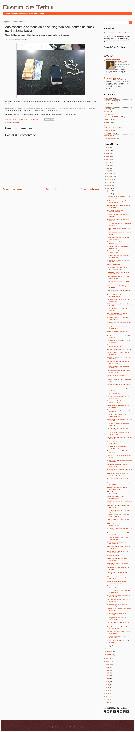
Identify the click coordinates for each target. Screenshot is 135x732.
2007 (107, 685)
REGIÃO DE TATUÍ (109, 133)
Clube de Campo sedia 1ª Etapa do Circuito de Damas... (117, 415)
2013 (107, 670)
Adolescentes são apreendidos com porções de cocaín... (117, 474)
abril (108, 646)
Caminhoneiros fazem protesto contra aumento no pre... (118, 371)
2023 (107, 156)
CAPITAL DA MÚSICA (110, 101)
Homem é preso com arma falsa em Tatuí (119, 349)
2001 (107, 696)
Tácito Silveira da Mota (113, 78)
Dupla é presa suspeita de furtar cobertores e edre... (116, 542)
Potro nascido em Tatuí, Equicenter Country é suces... (117, 251)
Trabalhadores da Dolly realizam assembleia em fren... (116, 614)
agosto (109, 185)
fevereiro (110, 652)
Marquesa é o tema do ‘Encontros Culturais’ (121, 62)
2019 (107, 168)
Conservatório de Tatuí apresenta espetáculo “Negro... (117, 295)
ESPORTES (107, 119)
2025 (107, 150)
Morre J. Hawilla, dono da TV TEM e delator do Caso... (118, 277)
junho (109, 191)
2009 (107, 682)
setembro (110, 182)
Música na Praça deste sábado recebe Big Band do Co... (118, 591)
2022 (107, 159)
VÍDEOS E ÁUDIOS (110, 138)
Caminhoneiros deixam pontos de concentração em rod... (117, 210)
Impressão (109, 80)
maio (109, 194)
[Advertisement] (27, 197)
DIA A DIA (107, 111)
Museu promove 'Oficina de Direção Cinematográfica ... (117, 538)
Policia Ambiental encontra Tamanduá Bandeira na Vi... (118, 206)
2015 (107, 664)
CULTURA (107, 109)
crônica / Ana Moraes (113, 264)
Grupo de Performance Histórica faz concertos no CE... (118, 261)
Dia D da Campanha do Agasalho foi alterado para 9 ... (118, 201)
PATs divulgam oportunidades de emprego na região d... (117, 345)
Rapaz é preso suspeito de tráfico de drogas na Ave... (118, 636)
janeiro (109, 655)
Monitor (106, 125)
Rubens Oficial (17, 119)
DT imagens (107, 114)
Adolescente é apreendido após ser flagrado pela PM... (117, 559)
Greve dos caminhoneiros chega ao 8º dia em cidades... (118, 256)
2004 (107, 687)
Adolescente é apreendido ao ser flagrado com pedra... (117, 524)
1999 (107, 699)
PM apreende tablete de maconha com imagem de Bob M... (118, 401)
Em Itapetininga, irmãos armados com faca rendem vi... (118, 506)
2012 (107, 673)
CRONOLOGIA (108, 106)
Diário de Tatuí (28, 7)
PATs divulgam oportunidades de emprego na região (117, 488)
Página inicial (51, 189)
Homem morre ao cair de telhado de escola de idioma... (118, 397)
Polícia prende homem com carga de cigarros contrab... (118, 618)
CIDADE (106, 103)
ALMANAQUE (108, 98)
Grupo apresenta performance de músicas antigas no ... (117, 604)
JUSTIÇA (16, 122)
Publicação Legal (109, 130)
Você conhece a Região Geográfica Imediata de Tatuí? (117, 497)
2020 (107, 165)
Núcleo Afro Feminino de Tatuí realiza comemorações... (118, 332)
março (109, 649)
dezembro (110, 173)
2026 (107, 147)
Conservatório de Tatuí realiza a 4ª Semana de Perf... (117, 447)
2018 (107, 171)
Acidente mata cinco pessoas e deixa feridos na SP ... (118, 366)
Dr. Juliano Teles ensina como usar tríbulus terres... (117, 564)
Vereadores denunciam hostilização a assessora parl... (118, 479)
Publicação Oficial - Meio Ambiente (117, 33)
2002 (107, 693)
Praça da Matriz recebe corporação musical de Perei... (117, 429)
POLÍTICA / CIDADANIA (111, 127)
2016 (107, 661)
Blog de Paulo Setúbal (113, 59)
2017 (107, 658)
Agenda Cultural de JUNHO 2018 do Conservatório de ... (118, 272)
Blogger (85, 727)
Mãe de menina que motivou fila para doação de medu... (118, 551)
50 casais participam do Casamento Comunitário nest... (118, 318)
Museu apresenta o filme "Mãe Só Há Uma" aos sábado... (118, 433)
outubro (109, 179)
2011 (107, 676)
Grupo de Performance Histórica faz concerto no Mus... (118, 515)
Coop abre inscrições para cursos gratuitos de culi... (117, 327)
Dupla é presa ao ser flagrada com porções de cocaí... (117, 573)
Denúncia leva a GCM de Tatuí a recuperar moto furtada (117, 313)
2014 (107, 667)
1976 (107, 702)
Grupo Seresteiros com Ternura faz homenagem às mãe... (117, 627)
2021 (107, 162)
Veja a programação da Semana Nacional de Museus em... (116, 582)
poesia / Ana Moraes (113, 555)
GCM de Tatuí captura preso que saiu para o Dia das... (118, 492)
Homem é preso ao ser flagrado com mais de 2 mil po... (118, 362)
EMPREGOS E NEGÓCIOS (112, 117)
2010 (107, 679)
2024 (107, 153)
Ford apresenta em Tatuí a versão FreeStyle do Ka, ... (117, 242)
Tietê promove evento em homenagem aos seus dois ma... (118, 238)
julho (109, 188)
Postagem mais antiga (90, 189)
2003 (107, 690)
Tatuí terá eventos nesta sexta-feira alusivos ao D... (117, 465)
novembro (110, 176)
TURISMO (107, 135)
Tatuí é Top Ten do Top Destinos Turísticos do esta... (116, 376)
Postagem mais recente (13, 189)
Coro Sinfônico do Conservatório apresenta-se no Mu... (117, 268)
